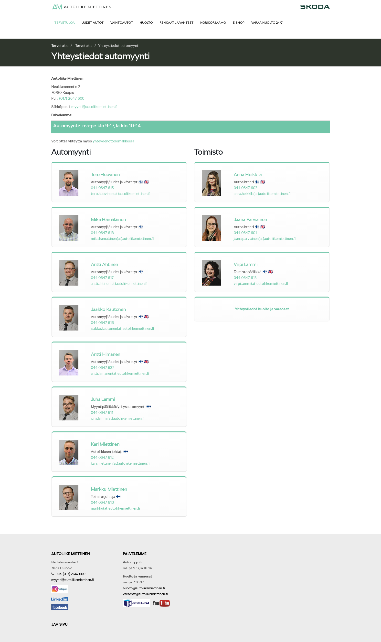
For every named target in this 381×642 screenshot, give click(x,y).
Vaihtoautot (121, 22)
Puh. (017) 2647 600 (70, 574)
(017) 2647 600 (71, 98)
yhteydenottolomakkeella (113, 141)
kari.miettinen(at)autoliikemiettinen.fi (120, 463)
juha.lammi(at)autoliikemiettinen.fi (117, 418)
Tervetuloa (64, 22)
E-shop (238, 22)
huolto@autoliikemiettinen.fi (144, 588)
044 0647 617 (102, 278)
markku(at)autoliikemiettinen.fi (115, 508)
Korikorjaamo (213, 22)
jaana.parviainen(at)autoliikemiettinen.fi (265, 238)
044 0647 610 (102, 502)
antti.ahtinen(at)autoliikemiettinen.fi (119, 283)
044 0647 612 (102, 457)
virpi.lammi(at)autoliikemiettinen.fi (261, 283)
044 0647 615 (102, 188)
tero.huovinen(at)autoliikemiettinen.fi (120, 194)
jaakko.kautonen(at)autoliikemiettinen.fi (122, 328)
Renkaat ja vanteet (176, 22)
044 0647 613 (245, 278)
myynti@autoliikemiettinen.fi (94, 107)
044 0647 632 (103, 367)
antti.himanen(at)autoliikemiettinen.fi (120, 373)
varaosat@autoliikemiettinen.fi (145, 594)
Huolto (146, 22)
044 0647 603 (245, 188)
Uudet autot (93, 22)
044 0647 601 (245, 233)
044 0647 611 (102, 412)
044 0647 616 (102, 323)
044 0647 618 (102, 233)
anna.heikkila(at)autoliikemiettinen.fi (262, 194)
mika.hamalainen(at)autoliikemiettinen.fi (122, 238)
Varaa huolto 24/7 (267, 22)
